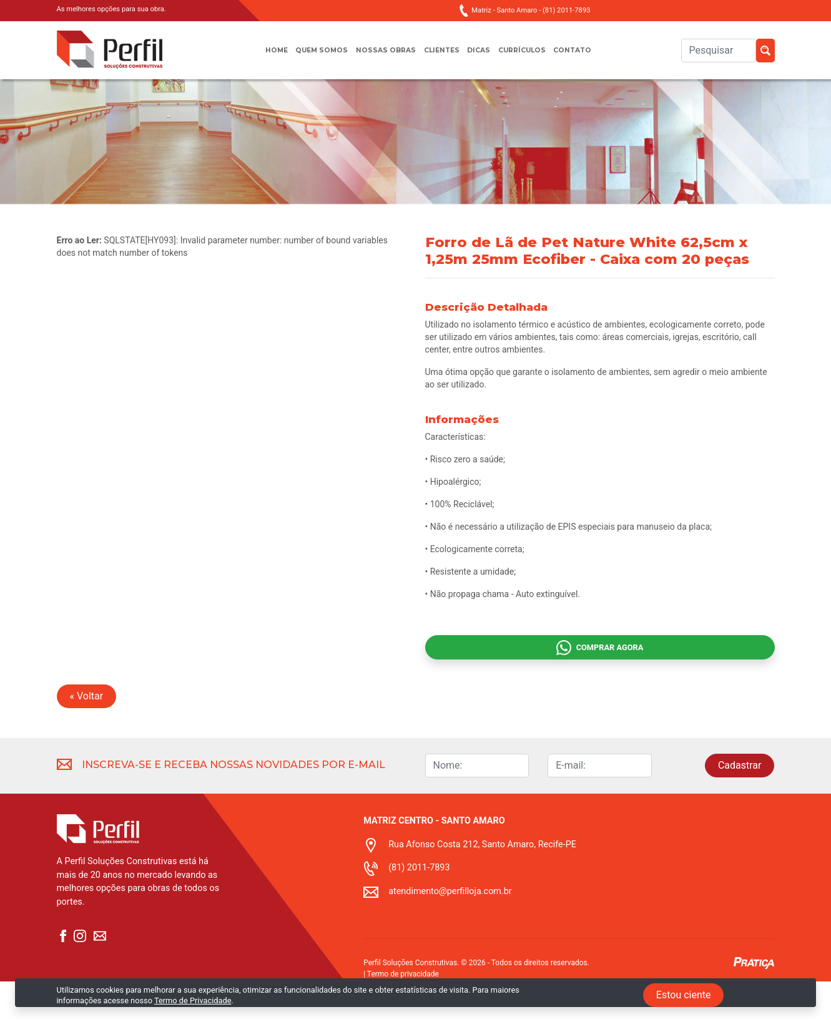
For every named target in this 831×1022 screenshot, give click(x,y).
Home (259, 56)
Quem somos (310, 56)
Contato (589, 56)
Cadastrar (740, 806)
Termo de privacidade (403, 1014)
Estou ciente (683, 995)
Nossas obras (380, 56)
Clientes (442, 56)
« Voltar (87, 736)
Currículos (531, 56)
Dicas (483, 56)
